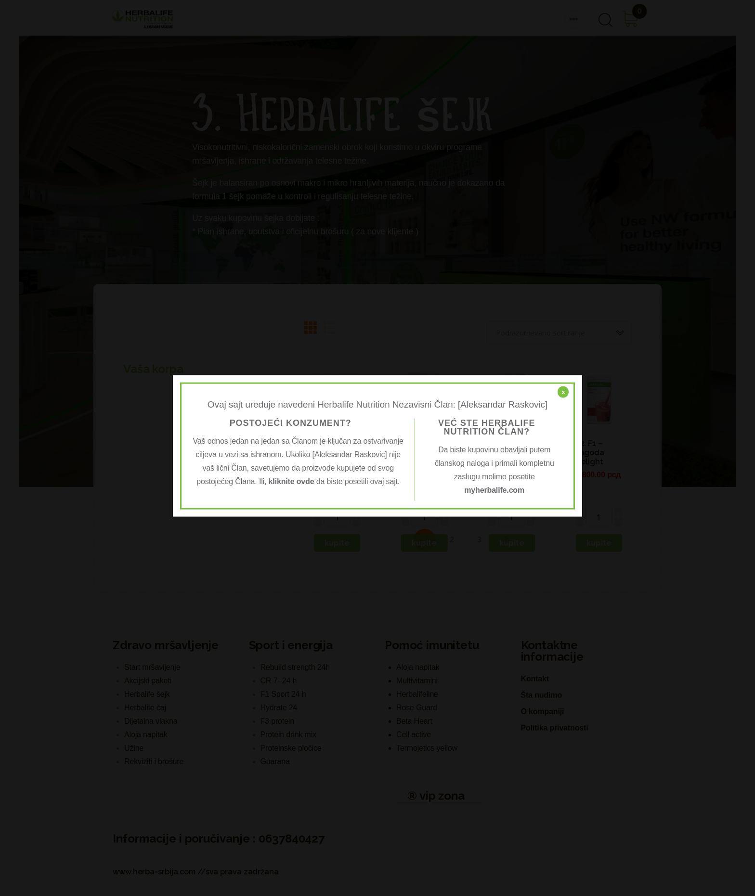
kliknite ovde (291, 481)
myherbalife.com (494, 490)
